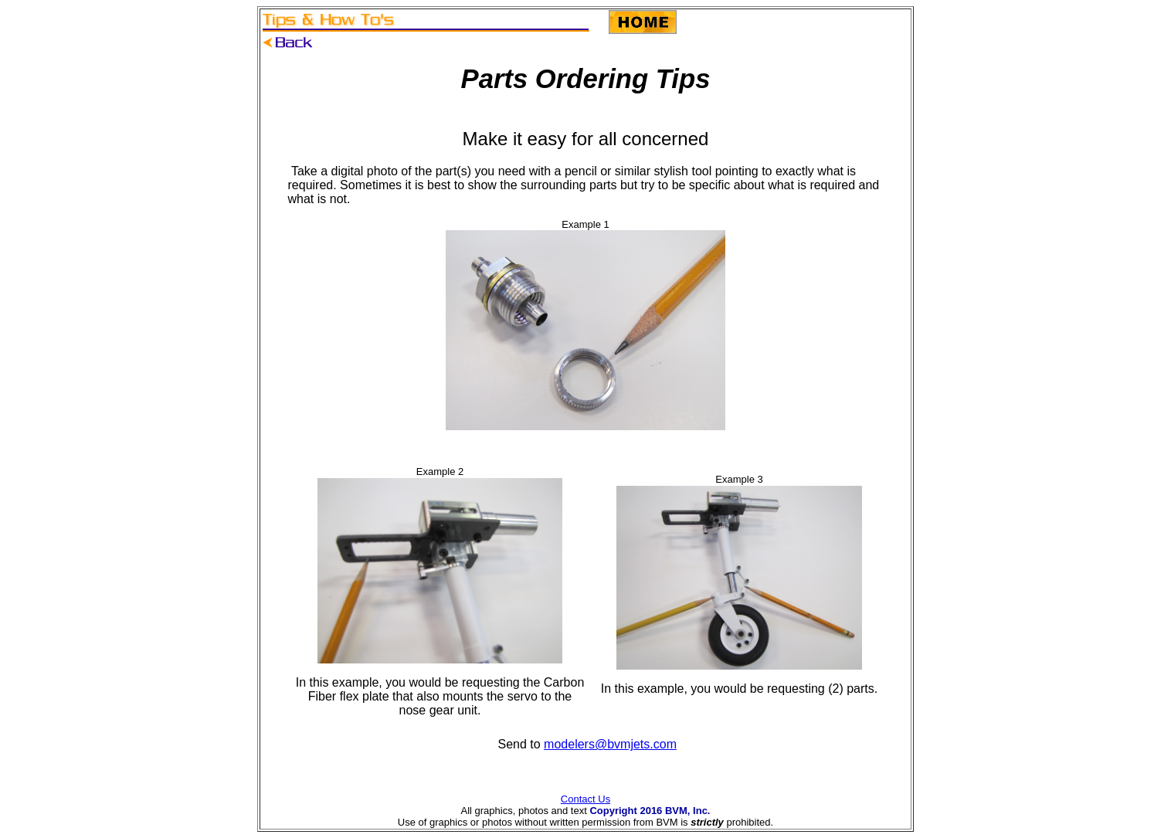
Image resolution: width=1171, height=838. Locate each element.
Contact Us (585, 799)
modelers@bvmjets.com (610, 744)
